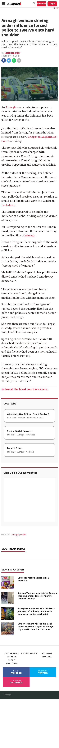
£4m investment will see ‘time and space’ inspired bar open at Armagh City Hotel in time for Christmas (35, 626)
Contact (47, 657)
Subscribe (41, 4)
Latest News (12, 653)
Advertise (47, 653)
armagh (15, 534)
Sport (11, 660)
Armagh (11, 107)
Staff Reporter (12, 52)
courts (23, 534)
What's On (11, 664)
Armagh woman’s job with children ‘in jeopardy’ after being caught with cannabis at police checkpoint (36, 611)
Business (11, 657)
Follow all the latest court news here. (24, 389)
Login (52, 4)
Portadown (8, 205)
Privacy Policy (29, 653)
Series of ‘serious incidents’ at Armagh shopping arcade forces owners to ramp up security (37, 596)
